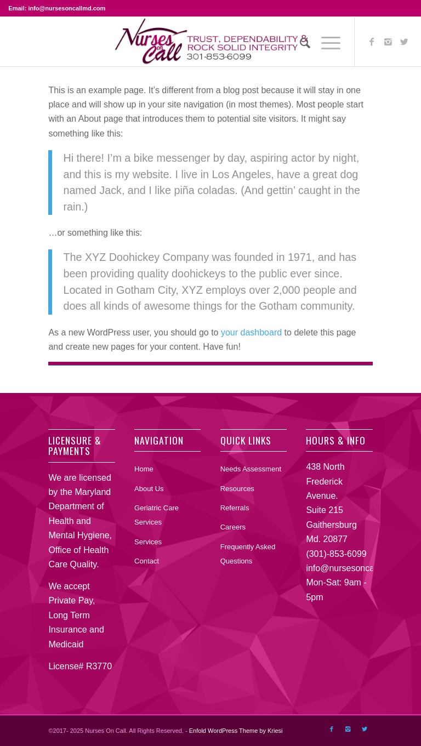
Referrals (234, 508)
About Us (148, 489)
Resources (237, 489)
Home (143, 469)
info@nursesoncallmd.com (357, 568)
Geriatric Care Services (156, 515)
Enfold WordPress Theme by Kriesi (236, 730)
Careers (233, 527)
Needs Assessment (250, 469)
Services (148, 542)
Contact (146, 561)
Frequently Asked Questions (247, 554)
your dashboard (251, 332)
